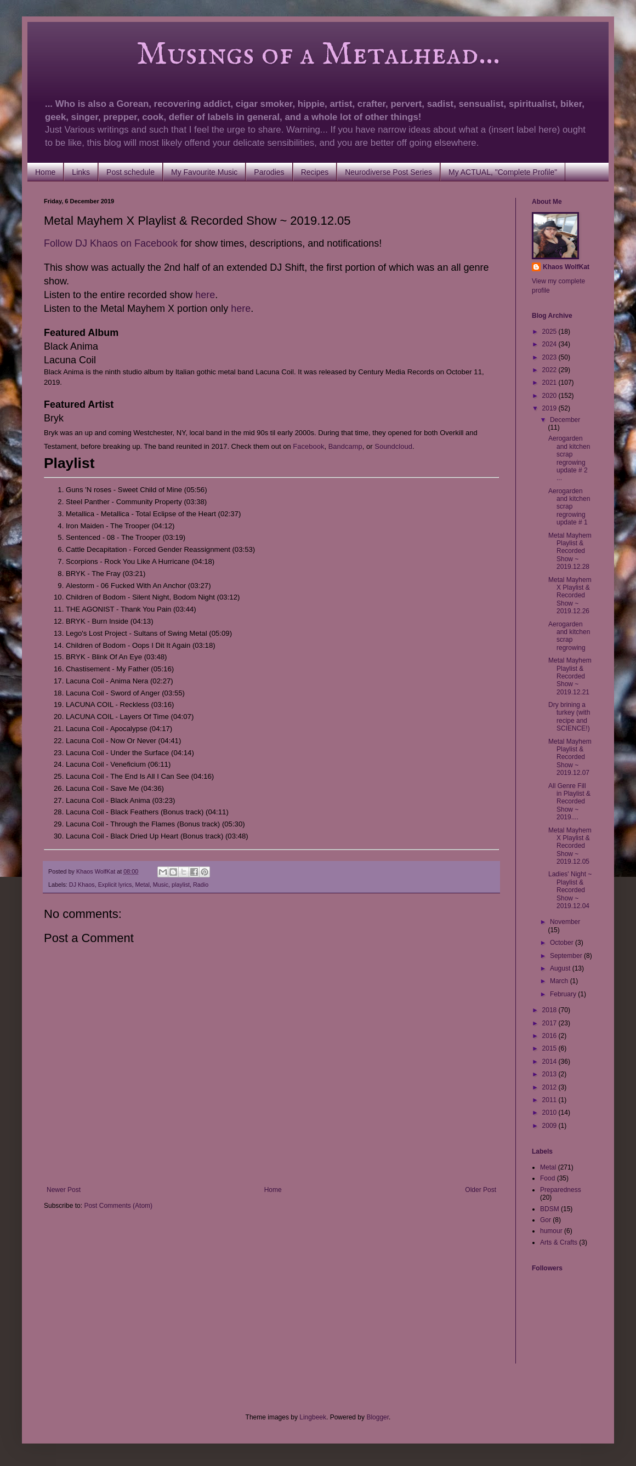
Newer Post (64, 1190)
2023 (550, 357)
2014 (550, 1061)
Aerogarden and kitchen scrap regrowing (569, 636)
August (561, 968)
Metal (142, 884)
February (564, 994)
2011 (550, 1100)
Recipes (315, 172)
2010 (550, 1112)
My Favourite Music (204, 172)
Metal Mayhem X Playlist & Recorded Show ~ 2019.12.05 (570, 846)
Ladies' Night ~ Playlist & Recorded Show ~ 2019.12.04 (570, 890)
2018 (550, 1010)
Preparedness (560, 1190)
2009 (550, 1126)
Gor (545, 1220)
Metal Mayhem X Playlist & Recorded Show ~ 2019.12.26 (570, 595)
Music (160, 884)
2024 (550, 344)
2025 (550, 331)
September (567, 956)
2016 (550, 1036)
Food (547, 1178)
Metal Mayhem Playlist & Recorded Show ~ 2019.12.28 (570, 551)
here (205, 294)
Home (45, 172)
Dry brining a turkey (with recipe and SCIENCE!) (569, 716)
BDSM (549, 1209)
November (565, 922)
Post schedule (130, 172)
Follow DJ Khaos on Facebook (111, 243)
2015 (550, 1048)
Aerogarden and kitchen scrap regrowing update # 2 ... (569, 458)
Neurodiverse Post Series (388, 172)
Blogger (377, 1417)
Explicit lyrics (115, 884)
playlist (181, 884)
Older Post (480, 1190)
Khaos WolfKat (566, 267)
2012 (550, 1087)
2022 (550, 370)
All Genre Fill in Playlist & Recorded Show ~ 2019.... (569, 802)
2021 (550, 382)
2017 (550, 1023)
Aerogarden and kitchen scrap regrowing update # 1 (569, 507)
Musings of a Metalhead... (272, 55)
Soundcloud (393, 446)
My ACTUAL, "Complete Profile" (502, 172)
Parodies (269, 172)
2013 (550, 1074)
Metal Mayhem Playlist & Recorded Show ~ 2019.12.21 (570, 676)
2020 (550, 396)
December (565, 420)
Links (81, 172)
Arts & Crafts (558, 1242)
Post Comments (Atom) (118, 1206)
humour (551, 1231)
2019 (550, 408)
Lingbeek (312, 1417)
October (562, 942)
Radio (200, 884)
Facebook (308, 446)
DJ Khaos (82, 884)
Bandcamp (345, 446)
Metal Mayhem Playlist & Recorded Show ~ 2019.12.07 (570, 757)
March (560, 981)
